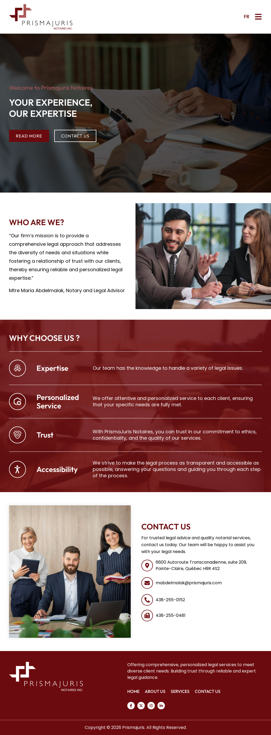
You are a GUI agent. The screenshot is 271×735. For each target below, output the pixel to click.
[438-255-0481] (147, 615)
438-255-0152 (170, 600)
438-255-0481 (171, 615)
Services (180, 691)
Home (133, 691)
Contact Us (207, 691)
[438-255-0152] (147, 600)
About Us (155, 691)
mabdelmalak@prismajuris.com (189, 583)
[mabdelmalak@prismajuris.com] (147, 583)
